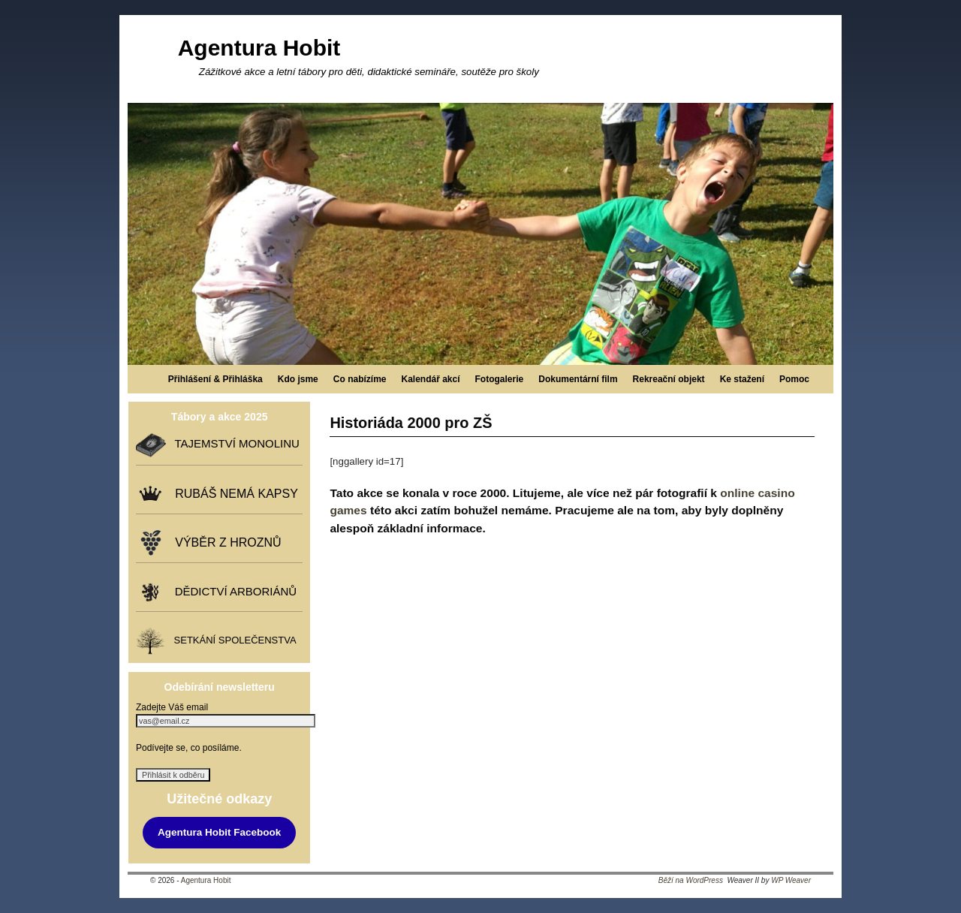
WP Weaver (791, 880)
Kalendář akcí (430, 379)
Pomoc (794, 379)
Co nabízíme (360, 379)
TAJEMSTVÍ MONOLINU (233, 443)
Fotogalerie (499, 379)
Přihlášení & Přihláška (215, 379)
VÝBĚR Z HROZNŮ (224, 542)
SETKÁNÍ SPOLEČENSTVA (232, 640)
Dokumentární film (577, 379)
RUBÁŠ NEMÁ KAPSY (233, 493)
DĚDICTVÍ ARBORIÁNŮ (232, 591)
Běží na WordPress (690, 880)
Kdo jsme (298, 379)
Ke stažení (742, 379)
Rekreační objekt (669, 379)
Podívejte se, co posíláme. (189, 748)
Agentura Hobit (259, 47)
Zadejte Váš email (172, 707)
